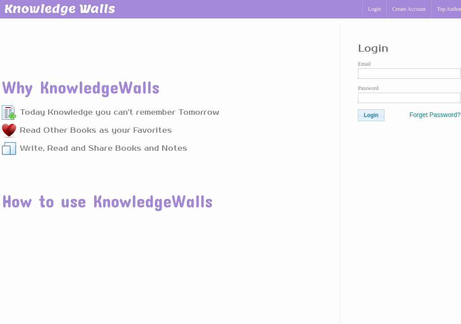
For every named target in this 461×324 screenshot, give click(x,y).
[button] (371, 115)
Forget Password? (435, 114)
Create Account (408, 9)
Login (374, 9)
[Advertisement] (165, 44)
